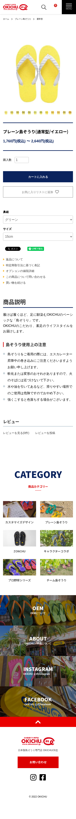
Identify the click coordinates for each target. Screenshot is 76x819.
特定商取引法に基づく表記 (23, 265)
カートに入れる (38, 176)
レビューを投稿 (45, 433)
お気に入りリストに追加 (38, 192)
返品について (14, 259)
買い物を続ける (16, 282)
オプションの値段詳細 (20, 271)
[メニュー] (69, 7)
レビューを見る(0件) (16, 433)
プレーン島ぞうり (23, 19)
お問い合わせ (38, 762)
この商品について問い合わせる (26, 276)
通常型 (40, 19)
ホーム (6, 19)
